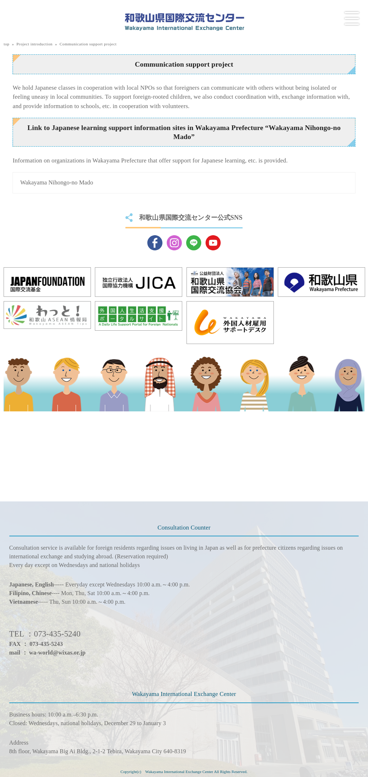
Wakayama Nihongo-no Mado (56, 182)
